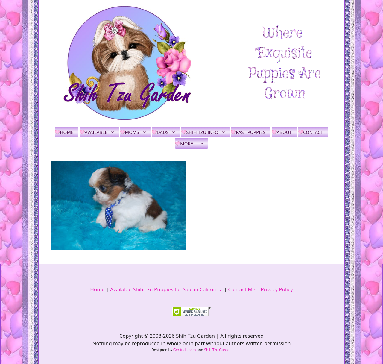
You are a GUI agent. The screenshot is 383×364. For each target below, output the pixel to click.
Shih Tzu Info (208, 132)
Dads (168, 132)
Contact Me (241, 289)
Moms (138, 132)
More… (194, 143)
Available (101, 132)
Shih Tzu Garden (218, 349)
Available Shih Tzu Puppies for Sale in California (166, 289)
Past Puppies (250, 132)
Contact (313, 132)
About (284, 132)
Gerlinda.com (184, 349)
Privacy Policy (277, 289)
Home (66, 132)
